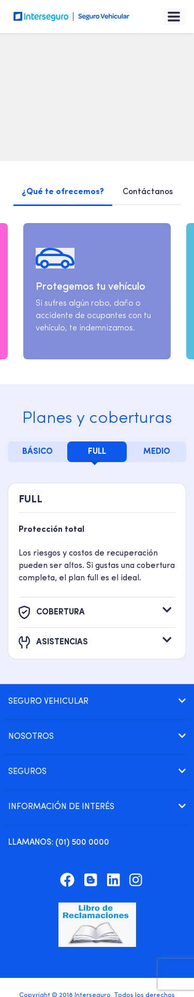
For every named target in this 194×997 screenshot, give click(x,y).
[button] (97, 702)
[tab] (97, 702)
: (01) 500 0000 (58, 842)
